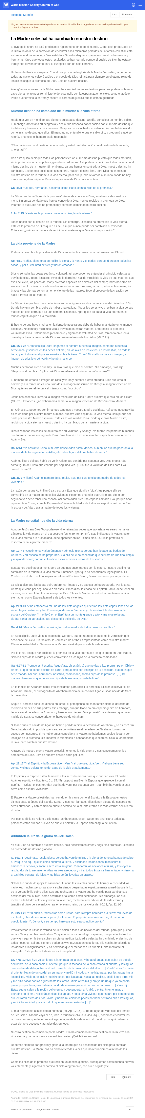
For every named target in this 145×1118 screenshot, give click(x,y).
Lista (115, 14)
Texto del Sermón (22, 14)
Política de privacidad (22, 1109)
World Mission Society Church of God (35, 4)
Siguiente (127, 14)
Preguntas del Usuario (48, 1109)
